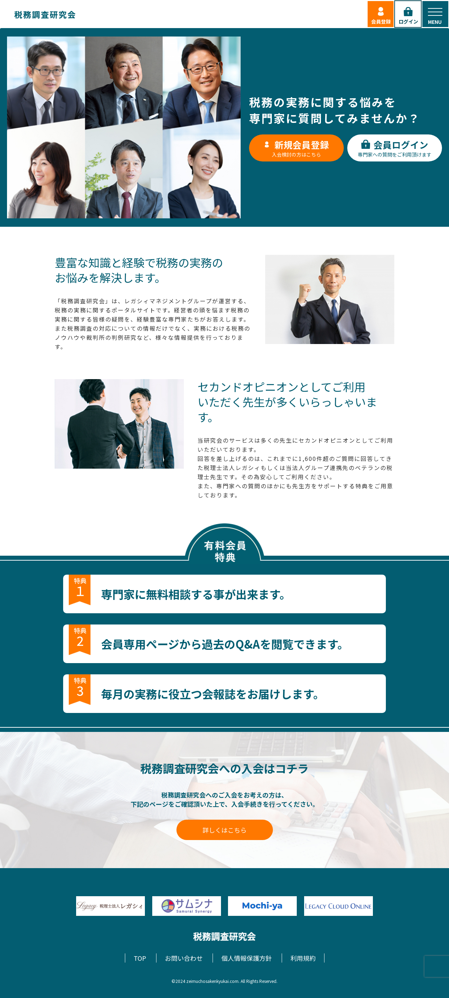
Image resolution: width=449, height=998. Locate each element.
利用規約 (303, 958)
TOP (140, 958)
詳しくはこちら (224, 829)
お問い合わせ (184, 958)
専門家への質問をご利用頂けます (394, 148)
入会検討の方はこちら (296, 148)
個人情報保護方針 (246, 958)
